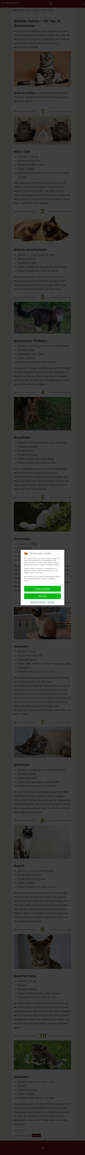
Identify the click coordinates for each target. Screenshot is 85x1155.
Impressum (51, 602)
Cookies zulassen (42, 589)
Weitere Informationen (38, 602)
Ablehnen (42, 596)
